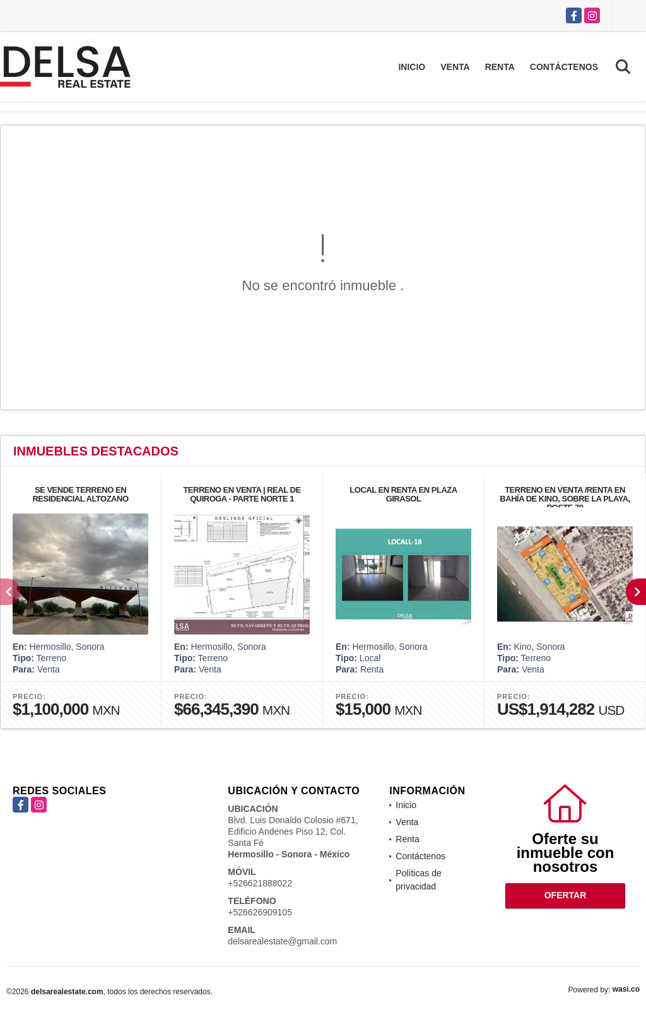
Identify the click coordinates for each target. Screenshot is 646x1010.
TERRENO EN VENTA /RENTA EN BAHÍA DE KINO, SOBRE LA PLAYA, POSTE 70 (565, 498)
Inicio (411, 67)
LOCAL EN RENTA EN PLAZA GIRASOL (403, 494)
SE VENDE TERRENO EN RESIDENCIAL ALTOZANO (80, 494)
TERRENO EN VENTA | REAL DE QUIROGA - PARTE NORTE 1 (241, 494)
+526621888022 (260, 883)
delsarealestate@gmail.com (282, 941)
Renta (500, 67)
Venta (454, 67)
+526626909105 (260, 912)
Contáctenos (564, 67)
